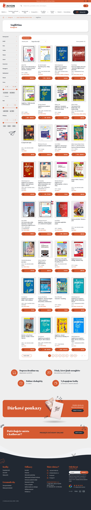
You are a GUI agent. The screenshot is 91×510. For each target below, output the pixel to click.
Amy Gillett (24, 220)
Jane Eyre (23, 262)
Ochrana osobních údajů (31, 479)
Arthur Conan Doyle (76, 144)
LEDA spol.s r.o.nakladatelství (25, 227)
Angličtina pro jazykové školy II (27, 184)
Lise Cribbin (57, 144)
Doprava (27, 472)
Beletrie (3, 12)
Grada (26, 72)
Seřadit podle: (25, 41)
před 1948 (5, 111)
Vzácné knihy (52, 12)
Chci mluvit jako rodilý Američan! (28, 224)
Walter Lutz (57, 104)
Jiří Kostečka (41, 181)
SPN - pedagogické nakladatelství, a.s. (44, 188)
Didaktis (60, 228)
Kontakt (27, 470)
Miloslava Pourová (42, 144)
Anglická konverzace (77, 259)
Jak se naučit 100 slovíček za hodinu (28, 68)
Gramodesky (67, 12)
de (38, 65)
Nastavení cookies (29, 482)
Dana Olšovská (58, 297)
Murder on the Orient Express (27, 336)
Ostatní (59, 12)
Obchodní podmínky (30, 475)
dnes (4, 126)
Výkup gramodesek (7, 488)
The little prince (44, 67)
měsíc (14, 126)
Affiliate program (29, 489)
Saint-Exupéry (43, 65)
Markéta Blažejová (59, 181)
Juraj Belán (57, 220)
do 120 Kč (5, 92)
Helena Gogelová (42, 260)
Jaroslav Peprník (42, 104)
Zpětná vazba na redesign (31, 487)
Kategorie (10, 17)
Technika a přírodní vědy (13, 12)
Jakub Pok (23, 65)
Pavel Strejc (74, 65)
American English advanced (78, 68)
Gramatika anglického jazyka (60, 223)
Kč (7, 86)
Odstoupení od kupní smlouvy (32, 477)
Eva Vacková (24, 297)
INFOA (76, 149)
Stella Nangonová (59, 65)
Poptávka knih (6, 470)
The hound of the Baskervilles (75, 108)
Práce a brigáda (29, 484)
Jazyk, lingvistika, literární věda (24, 17)
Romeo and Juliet (78, 220)
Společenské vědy (25, 12)
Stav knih (5, 472)
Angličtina (28, 103)
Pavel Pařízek (61, 344)
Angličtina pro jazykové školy (44, 107)
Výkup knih (5, 475)
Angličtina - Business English (45, 300)
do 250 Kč (12, 92)
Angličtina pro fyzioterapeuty (61, 184)
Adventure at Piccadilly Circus (61, 260)
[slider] (3, 89)
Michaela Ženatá (80, 145)
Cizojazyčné (34, 12)
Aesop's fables (77, 180)
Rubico (59, 304)
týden (9, 126)
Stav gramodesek (7, 485)
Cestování (60, 298)
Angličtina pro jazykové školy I (61, 68)
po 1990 (12, 111)
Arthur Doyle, (74, 104)
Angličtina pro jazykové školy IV (44, 338)
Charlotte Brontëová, (26, 260)
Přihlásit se (27, 491)
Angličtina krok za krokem (44, 145)
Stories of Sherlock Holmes (78, 147)
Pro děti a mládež (43, 12)
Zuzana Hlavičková (42, 297)
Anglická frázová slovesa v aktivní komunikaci (44, 184)
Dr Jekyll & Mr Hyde (26, 142)
